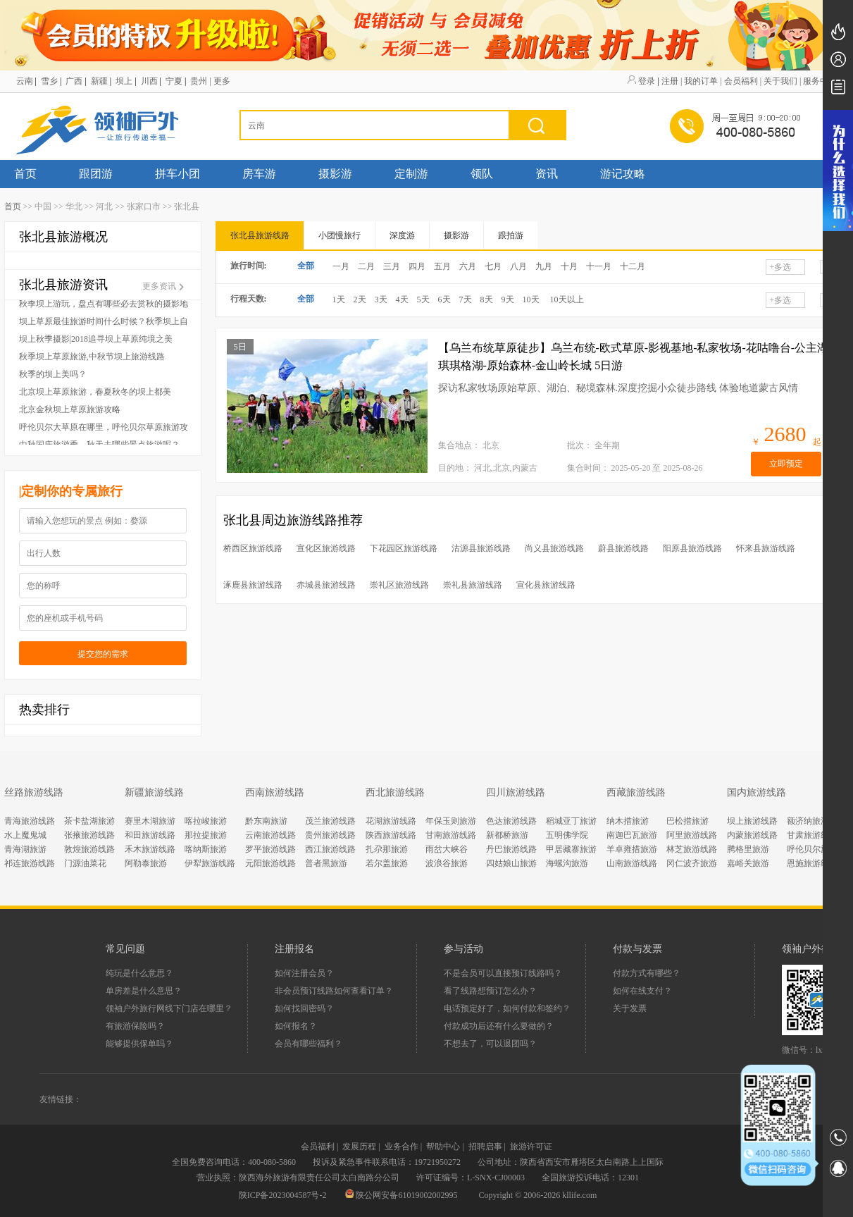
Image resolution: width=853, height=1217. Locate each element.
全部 (305, 266)
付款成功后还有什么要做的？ (499, 1026)
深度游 (402, 235)
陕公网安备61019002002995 (402, 1195)
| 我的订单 (699, 81)
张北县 (186, 206)
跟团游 (96, 174)
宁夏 (174, 81)
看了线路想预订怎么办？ (490, 991)
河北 (104, 206)
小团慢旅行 (339, 235)
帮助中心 (443, 1146)
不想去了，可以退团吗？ (490, 1044)
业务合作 (401, 1146)
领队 (482, 174)
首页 (25, 174)
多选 (781, 267)
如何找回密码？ (304, 1008)
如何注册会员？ (304, 973)
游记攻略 (622, 174)
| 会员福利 (738, 81)
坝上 (124, 81)
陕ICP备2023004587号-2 (283, 1195)
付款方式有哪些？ (646, 973)
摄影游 (335, 174)
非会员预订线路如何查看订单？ (334, 991)
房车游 (259, 174)
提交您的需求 (102, 654)
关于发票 (630, 1008)
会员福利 (318, 1146)
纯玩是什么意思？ (139, 973)
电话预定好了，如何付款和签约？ (507, 1008)
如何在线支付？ (642, 991)
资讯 (546, 174)
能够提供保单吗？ (139, 1044)
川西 (149, 81)
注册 (669, 81)
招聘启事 (485, 1146)
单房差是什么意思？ (144, 991)
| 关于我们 (778, 81)
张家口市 (144, 206)
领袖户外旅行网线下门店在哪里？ (169, 1008)
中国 (43, 206)
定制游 (411, 174)
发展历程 (359, 1146)
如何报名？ (296, 1026)
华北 (74, 206)
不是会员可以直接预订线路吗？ (503, 973)
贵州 (198, 81)
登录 (646, 81)
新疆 (99, 81)
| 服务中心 (818, 81)
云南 (24, 81)
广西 (74, 81)
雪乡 (49, 81)
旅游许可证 (531, 1146)
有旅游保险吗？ (135, 1026)
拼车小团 (177, 174)
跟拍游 (510, 235)
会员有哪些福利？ (308, 1044)
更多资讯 (164, 285)
